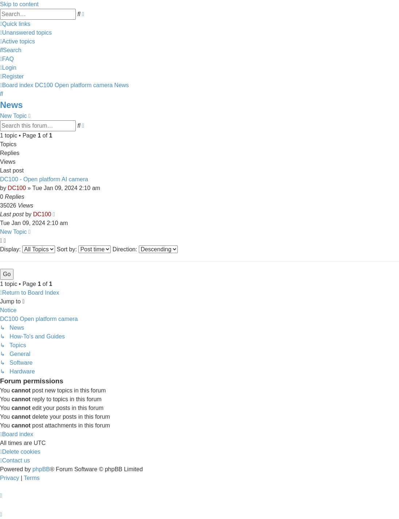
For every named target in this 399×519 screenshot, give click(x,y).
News (11, 105)
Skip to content (19, 4)
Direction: (145, 249)
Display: (27, 249)
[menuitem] (26, 33)
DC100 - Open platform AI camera (44, 179)
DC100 (17, 188)
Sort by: (84, 249)
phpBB (41, 469)
